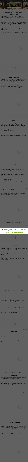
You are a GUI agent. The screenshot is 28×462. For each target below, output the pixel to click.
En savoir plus (9, 232)
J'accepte (20, 232)
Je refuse (15, 232)
